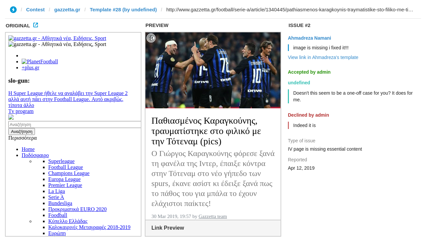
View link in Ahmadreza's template (323, 57)
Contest (35, 9)
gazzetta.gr (67, 9)
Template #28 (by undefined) (123, 9)
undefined (299, 82)
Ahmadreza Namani (309, 38)
